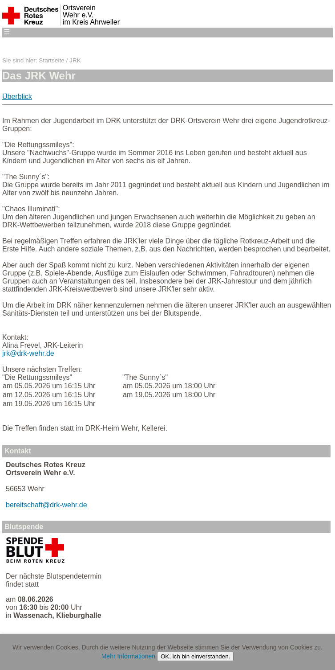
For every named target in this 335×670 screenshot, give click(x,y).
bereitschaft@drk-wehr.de (46, 505)
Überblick (17, 96)
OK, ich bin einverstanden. (195, 656)
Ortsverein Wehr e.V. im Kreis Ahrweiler (91, 15)
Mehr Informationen (128, 656)
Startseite (51, 60)
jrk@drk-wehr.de (28, 353)
